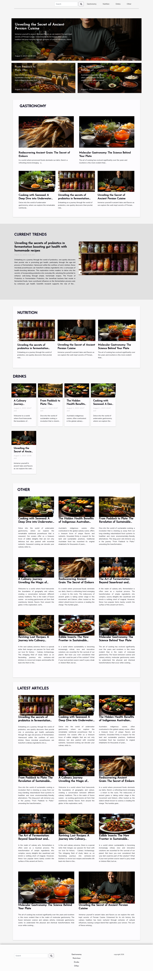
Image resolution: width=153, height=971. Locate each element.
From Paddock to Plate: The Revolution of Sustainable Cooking (116, 522)
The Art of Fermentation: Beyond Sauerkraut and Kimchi (114, 582)
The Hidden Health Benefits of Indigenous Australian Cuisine (76, 522)
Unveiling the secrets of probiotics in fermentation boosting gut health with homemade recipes (40, 247)
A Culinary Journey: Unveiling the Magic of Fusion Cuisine (32, 582)
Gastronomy (91, 4)
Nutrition (106, 4)
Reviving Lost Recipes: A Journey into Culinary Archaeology (33, 640)
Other (129, 4)
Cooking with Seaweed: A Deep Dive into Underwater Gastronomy (35, 198)
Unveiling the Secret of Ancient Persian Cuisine (24, 451)
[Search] (66, 4)
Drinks (118, 4)
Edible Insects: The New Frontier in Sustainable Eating (74, 640)
